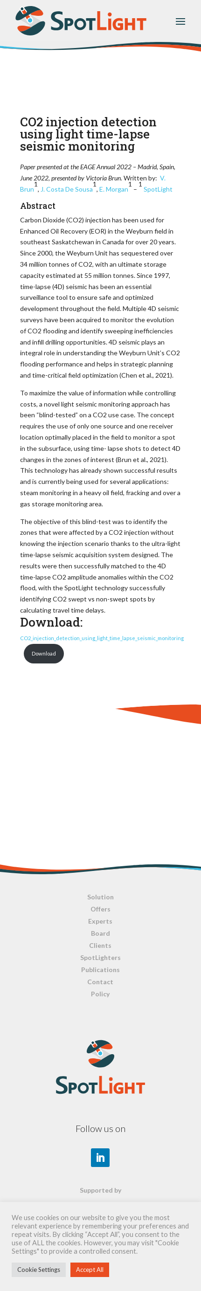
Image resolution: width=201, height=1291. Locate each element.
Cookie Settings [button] (38, 1269)
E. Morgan (113, 189)
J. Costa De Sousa (67, 189)
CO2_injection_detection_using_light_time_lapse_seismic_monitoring (102, 638)
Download (44, 653)
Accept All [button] (90, 1269)
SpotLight (158, 189)
